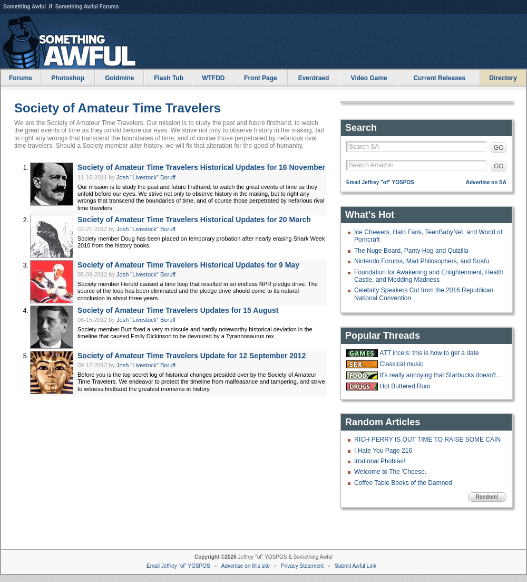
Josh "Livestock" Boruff (145, 177)
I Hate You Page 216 (383, 450)
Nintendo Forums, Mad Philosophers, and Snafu (421, 261)
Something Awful (24, 6)
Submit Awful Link (355, 566)
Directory (503, 78)
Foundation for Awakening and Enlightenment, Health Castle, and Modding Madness (428, 276)
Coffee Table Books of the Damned (403, 482)
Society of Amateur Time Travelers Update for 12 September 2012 (191, 355)
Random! (487, 497)
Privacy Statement (302, 566)
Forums (20, 78)
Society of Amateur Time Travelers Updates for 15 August (178, 310)
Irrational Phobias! (379, 461)
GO (499, 147)
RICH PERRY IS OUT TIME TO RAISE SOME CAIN (427, 439)
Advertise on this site (245, 566)
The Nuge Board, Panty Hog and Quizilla (411, 250)
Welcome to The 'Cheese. (390, 471)
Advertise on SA (486, 182)
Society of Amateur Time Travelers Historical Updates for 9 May (188, 265)
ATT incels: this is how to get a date (429, 353)
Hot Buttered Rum (404, 386)
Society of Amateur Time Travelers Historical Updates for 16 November (201, 167)
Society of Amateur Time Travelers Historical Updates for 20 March (194, 219)
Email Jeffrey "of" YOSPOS (380, 182)
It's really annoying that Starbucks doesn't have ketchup (441, 375)
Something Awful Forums (87, 6)
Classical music (401, 364)
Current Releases (439, 78)
